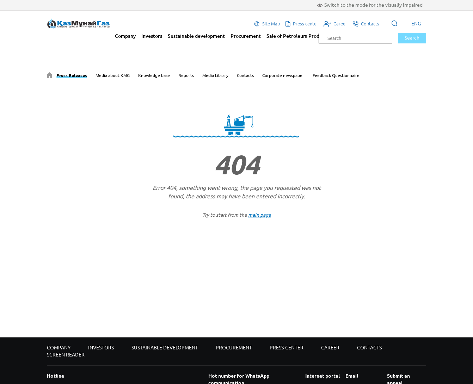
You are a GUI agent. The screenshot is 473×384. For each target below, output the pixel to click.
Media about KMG (113, 75)
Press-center (286, 347)
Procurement (246, 36)
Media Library (215, 75)
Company (125, 36)
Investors (151, 36)
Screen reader (66, 355)
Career (330, 347)
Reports (186, 75)
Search (412, 38)
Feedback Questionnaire (336, 75)
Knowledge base (154, 75)
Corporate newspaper (283, 75)
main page (259, 215)
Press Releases (71, 75)
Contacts (245, 75)
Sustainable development (196, 36)
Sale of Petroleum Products (297, 36)
